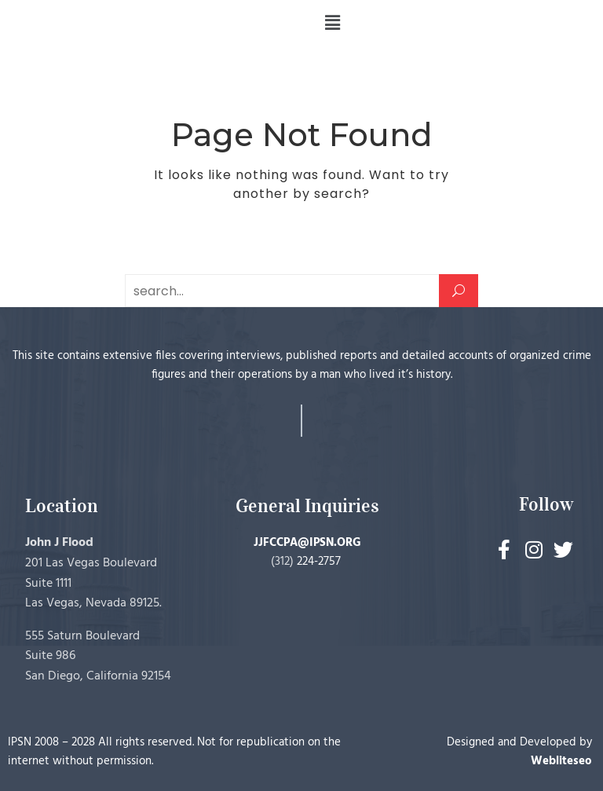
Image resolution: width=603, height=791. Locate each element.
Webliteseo (561, 761)
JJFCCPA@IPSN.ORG (307, 542)
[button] (332, 23)
